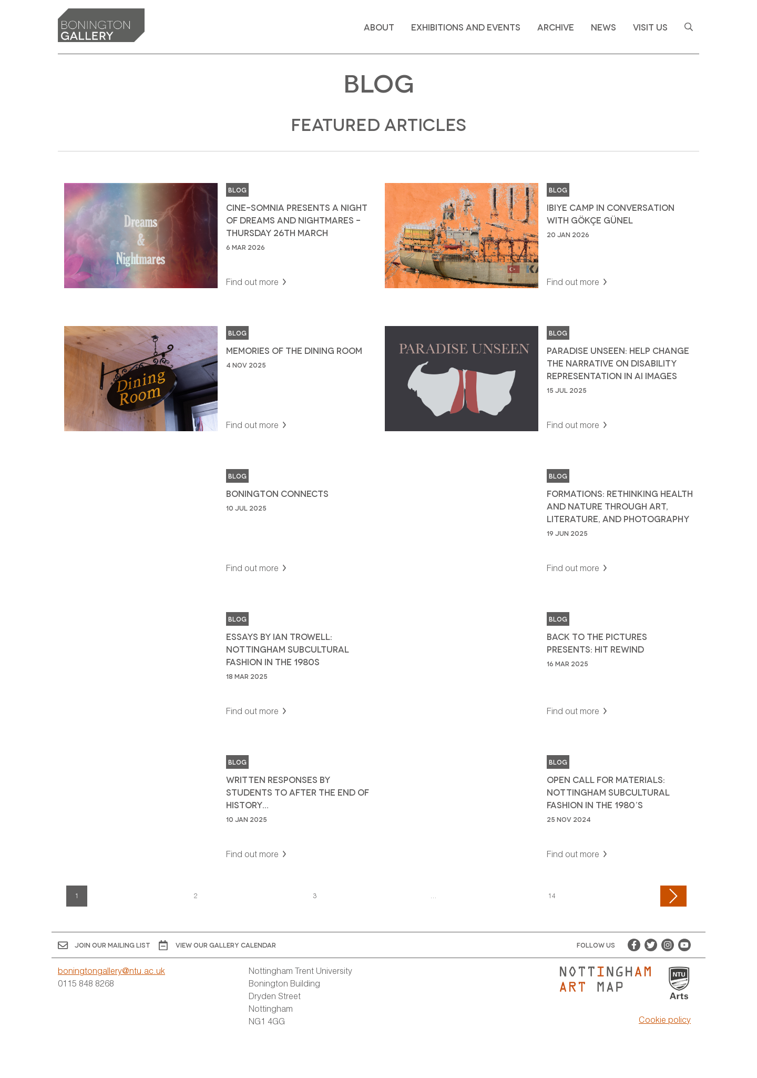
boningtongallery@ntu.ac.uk (111, 970)
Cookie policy (665, 1019)
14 (552, 896)
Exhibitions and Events (465, 27)
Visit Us (650, 27)
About (379, 27)
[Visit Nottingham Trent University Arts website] (679, 984)
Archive (555, 27)
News (603, 27)
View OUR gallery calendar (217, 945)
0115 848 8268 (86, 983)
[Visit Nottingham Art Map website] (609, 979)
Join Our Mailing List (104, 945)
